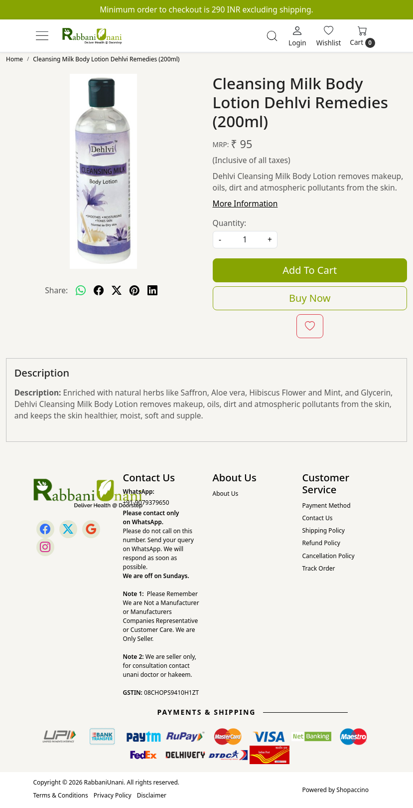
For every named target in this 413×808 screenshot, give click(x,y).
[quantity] (245, 239)
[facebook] (99, 290)
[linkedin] (152, 290)
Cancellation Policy (328, 556)
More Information (245, 203)
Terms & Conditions (60, 795)
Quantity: (230, 222)
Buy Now (309, 298)
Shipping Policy (323, 530)
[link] (272, 35)
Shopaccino (352, 790)
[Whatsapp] (81, 290)
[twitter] (117, 290)
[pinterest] (134, 290)
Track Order (318, 568)
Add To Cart (309, 270)
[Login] (297, 36)
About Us (226, 493)
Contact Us (317, 518)
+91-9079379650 (146, 502)
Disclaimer (151, 795)
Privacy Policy (113, 795)
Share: (56, 290)
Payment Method (326, 505)
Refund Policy (321, 543)
